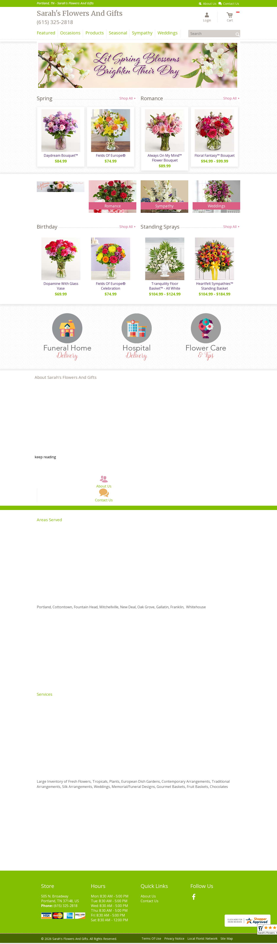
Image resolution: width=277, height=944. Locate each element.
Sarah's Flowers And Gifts (79, 13)
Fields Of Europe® (110, 155)
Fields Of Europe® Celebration (110, 287)
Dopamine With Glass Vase (60, 287)
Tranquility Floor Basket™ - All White (164, 287)
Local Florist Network (202, 940)
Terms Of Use (151, 940)
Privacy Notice (174, 940)
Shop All (127, 98)
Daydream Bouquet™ (60, 155)
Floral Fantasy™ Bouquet (214, 155)
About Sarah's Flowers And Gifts (66, 378)
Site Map (227, 940)
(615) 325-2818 (55, 22)
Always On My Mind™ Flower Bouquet (164, 158)
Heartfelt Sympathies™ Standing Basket (214, 287)
